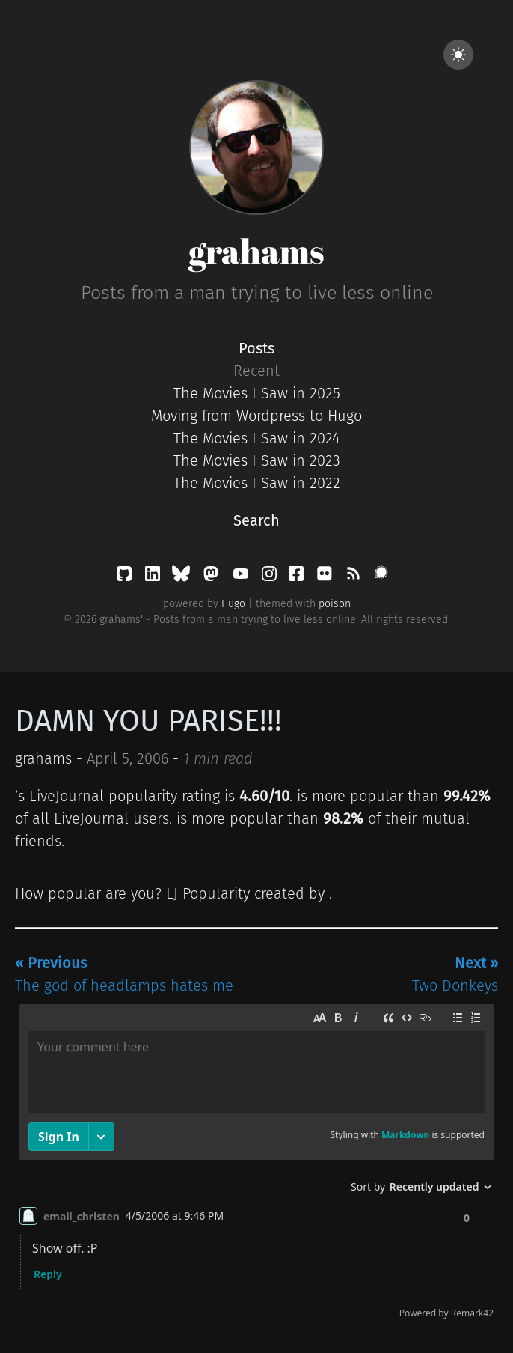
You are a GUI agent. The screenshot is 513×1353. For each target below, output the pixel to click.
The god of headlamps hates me (124, 974)
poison (335, 604)
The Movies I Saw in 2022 (256, 483)
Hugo (233, 604)
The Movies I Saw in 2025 (256, 393)
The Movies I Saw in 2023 (256, 460)
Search (256, 520)
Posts (256, 348)
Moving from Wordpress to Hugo (256, 416)
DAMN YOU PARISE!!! (148, 721)
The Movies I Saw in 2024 (256, 438)
